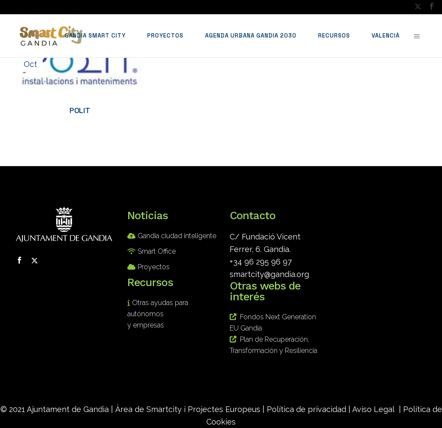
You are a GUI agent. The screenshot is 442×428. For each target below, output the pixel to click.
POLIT (79, 110)
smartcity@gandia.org (269, 274)
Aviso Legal (373, 409)
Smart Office (157, 251)
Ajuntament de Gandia (68, 409)
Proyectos (154, 267)
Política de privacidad (306, 409)
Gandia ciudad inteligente (177, 236)
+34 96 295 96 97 (261, 261)
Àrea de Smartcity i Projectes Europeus (187, 409)
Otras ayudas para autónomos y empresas (157, 314)
